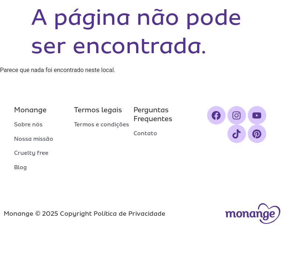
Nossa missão (33, 139)
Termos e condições (101, 124)
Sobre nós (28, 124)
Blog (20, 167)
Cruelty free (31, 153)
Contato (145, 133)
